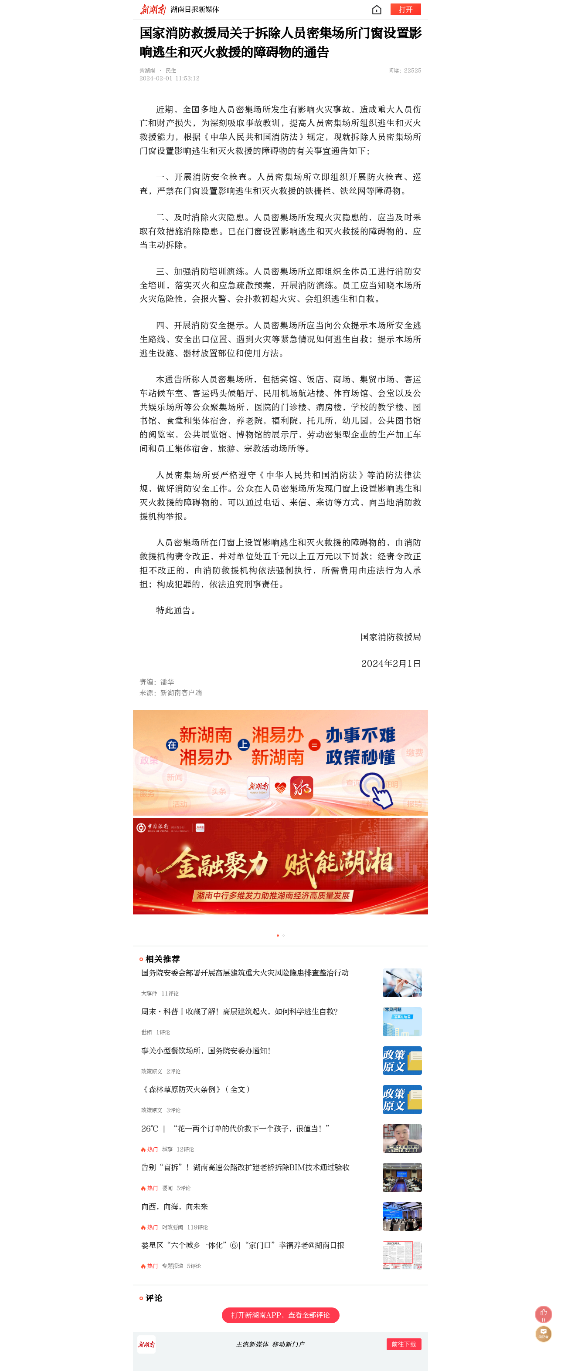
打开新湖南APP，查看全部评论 (280, 1315)
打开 (406, 9)
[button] (278, 935)
